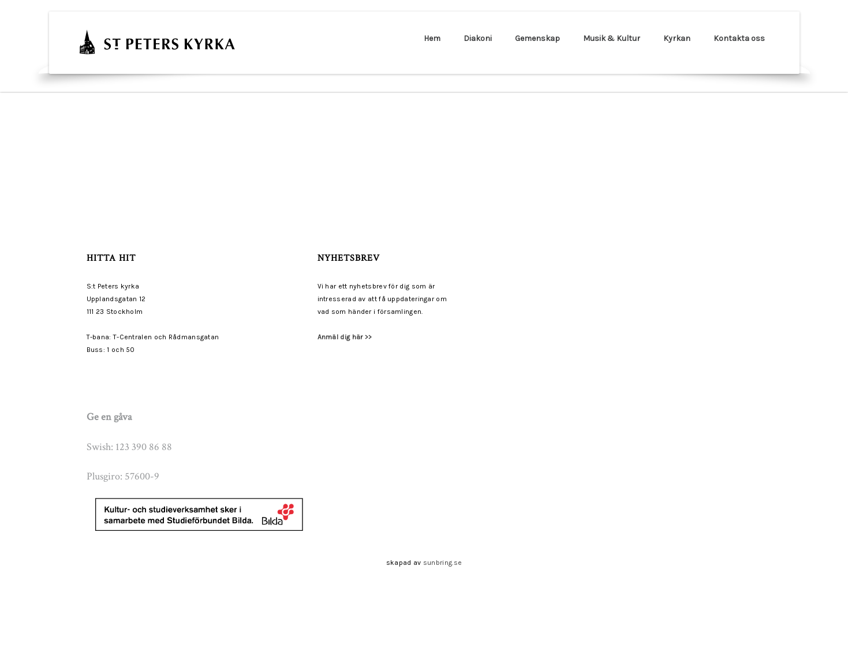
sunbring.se (442, 563)
